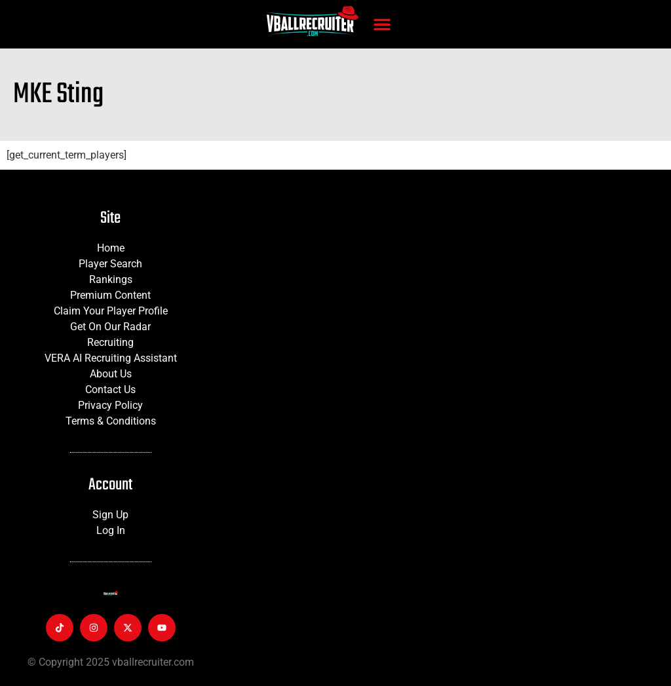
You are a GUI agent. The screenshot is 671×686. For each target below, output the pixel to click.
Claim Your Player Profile (111, 311)
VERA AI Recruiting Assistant (111, 358)
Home (111, 248)
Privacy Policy (110, 405)
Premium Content (110, 295)
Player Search (110, 263)
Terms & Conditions (111, 421)
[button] (382, 24)
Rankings (110, 279)
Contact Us (110, 389)
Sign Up (110, 514)
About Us (111, 374)
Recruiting (110, 342)
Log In (110, 530)
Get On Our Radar (110, 326)
